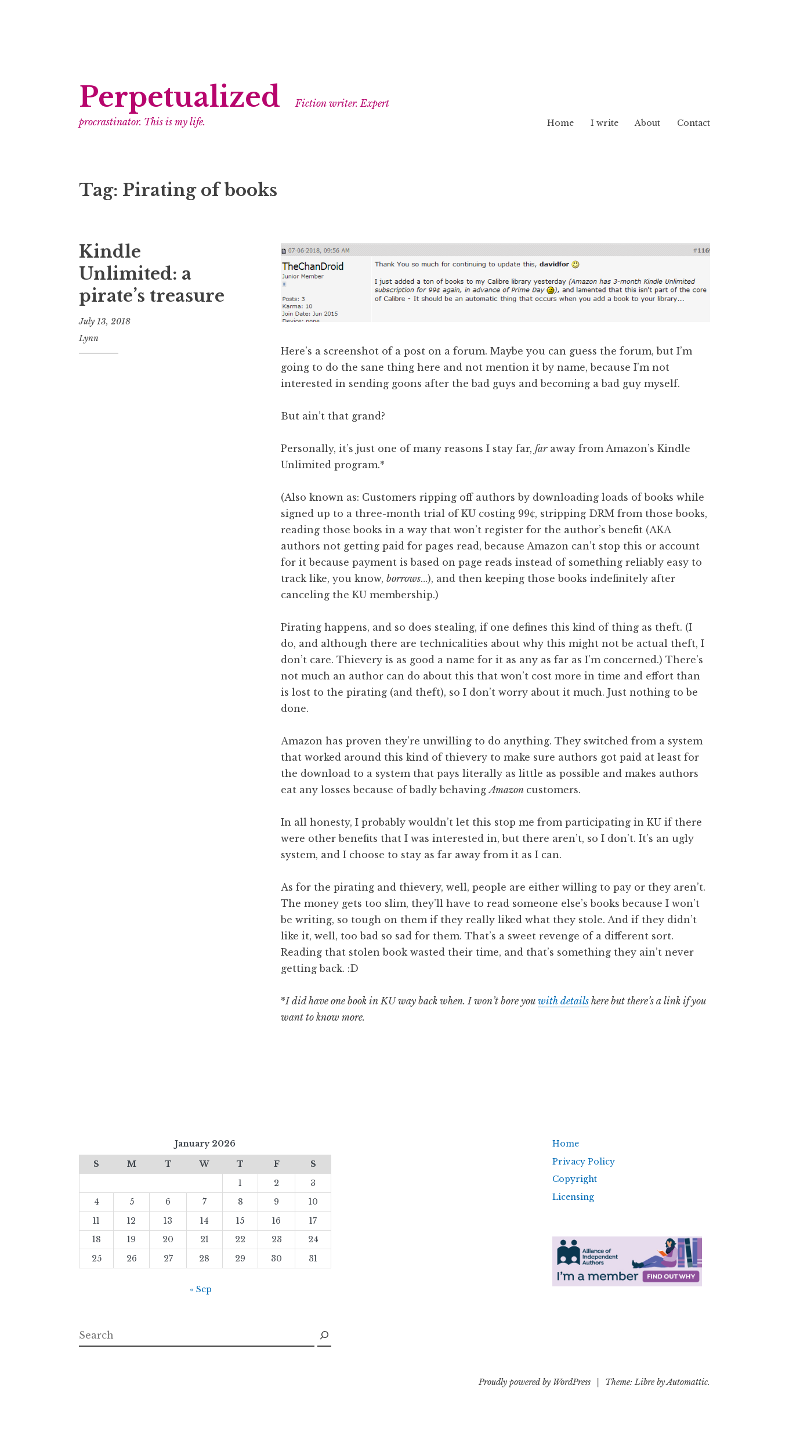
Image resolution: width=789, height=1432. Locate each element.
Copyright (574, 1179)
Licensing (573, 1197)
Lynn (89, 338)
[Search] (324, 1336)
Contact (693, 123)
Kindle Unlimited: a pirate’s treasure (152, 273)
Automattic (687, 1382)
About (647, 123)
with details (563, 1001)
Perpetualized (179, 97)
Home (560, 123)
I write (604, 123)
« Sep (201, 1289)
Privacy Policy (583, 1161)
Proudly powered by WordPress (535, 1382)
